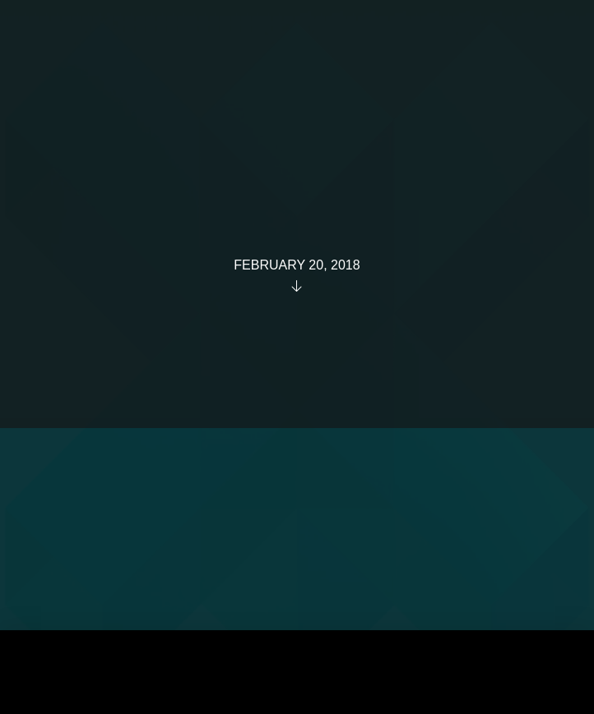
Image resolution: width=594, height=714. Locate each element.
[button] (548, 39)
